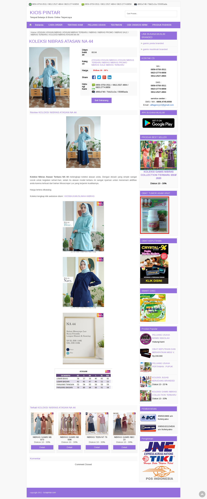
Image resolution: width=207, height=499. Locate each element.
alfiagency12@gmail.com (162, 105)
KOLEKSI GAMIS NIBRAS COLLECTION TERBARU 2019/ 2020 (158, 175)
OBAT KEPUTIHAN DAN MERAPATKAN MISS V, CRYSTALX (163, 352)
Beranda (39, 25)
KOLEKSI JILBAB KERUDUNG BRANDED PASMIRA (163, 380)
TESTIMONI (116, 25)
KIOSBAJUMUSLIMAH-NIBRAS (80, 196)
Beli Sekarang (101, 100)
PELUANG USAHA (97, 25)
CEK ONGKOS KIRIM (137, 25)
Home (33, 32)
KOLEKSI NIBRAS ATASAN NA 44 (61, 41)
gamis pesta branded (153, 43)
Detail (42, 447)
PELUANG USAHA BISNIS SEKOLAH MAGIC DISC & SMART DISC (163, 340)
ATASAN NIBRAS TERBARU (75, 32)
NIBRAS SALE (121, 32)
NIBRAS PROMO (105, 32)
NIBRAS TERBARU (39, 35)
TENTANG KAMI (75, 25)
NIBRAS (93, 32)
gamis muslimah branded (155, 49)
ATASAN (41, 32)
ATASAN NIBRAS (53, 32)
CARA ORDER (55, 25)
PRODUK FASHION (161, 25)
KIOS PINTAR (45, 12)
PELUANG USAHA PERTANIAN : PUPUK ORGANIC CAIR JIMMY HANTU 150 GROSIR (163, 368)
